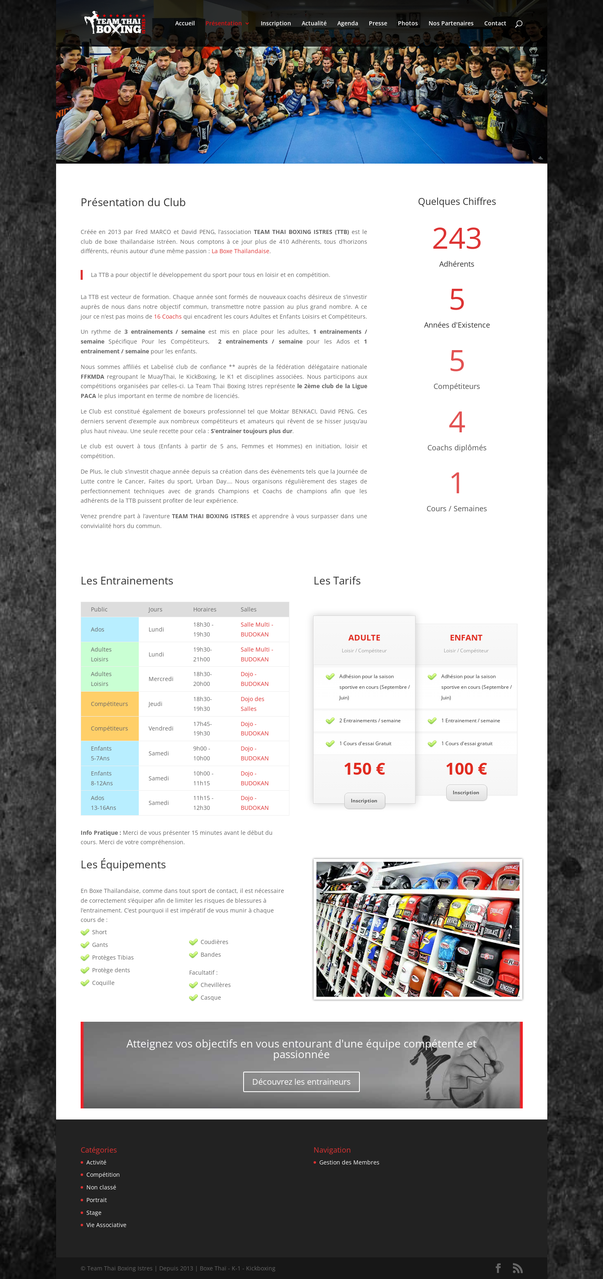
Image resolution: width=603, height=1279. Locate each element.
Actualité (314, 23)
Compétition (103, 1174)
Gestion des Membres (349, 1162)
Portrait (96, 1200)
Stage (94, 1212)
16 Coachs (168, 316)
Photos (408, 23)
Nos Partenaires (451, 23)
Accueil (185, 23)
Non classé (101, 1187)
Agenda (347, 23)
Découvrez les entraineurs (301, 1081)
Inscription (276, 23)
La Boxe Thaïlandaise (240, 251)
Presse (378, 23)
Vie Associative (106, 1225)
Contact (495, 23)
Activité (96, 1162)
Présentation (224, 23)
